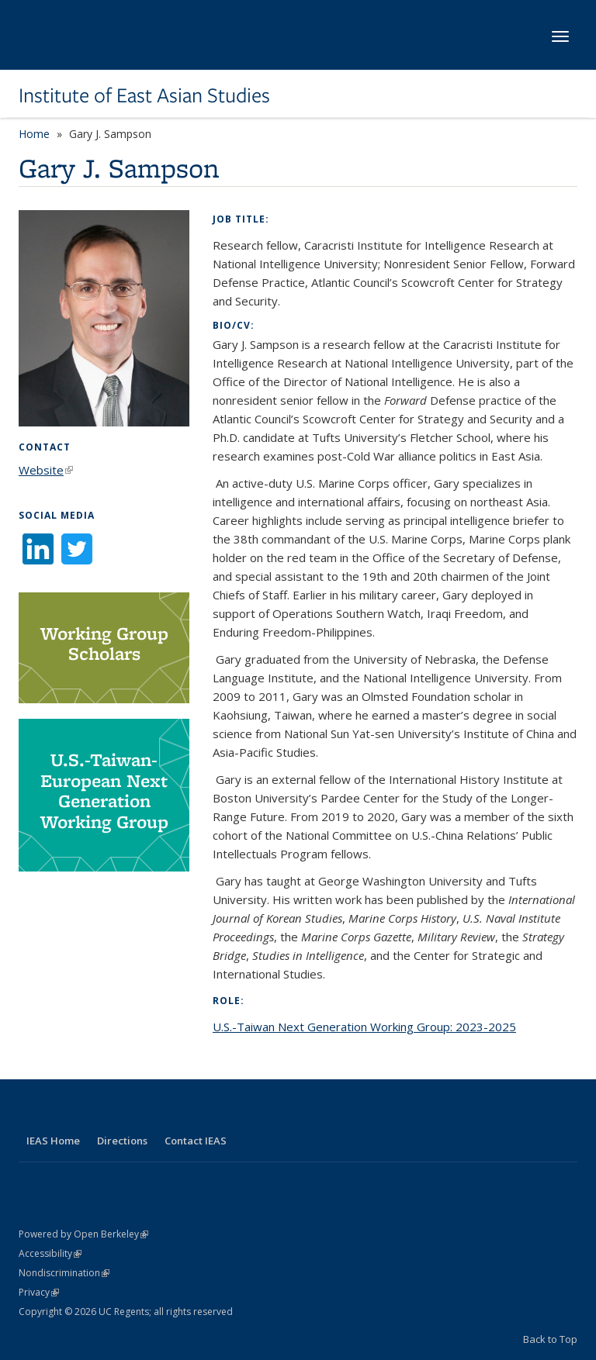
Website (46, 470)
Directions (122, 1141)
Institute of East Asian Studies (144, 95)
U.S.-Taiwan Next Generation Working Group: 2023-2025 (364, 1026)
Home (34, 133)
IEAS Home (53, 1141)
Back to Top (550, 1339)
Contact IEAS (196, 1141)
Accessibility (50, 1253)
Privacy (39, 1292)
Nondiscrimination (64, 1272)
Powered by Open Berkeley (83, 1234)
